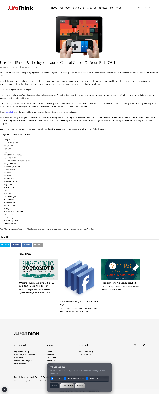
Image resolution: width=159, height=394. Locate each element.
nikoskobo (26, 67)
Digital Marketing (21, 352)
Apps (38, 67)
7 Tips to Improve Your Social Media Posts (119, 283)
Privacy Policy (44, 381)
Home (49, 352)
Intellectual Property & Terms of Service (26, 381)
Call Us (147, 8)
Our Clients (51, 358)
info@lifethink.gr (86, 352)
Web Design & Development (26, 355)
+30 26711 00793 (87, 355)
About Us (51, 361)
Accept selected (67, 386)
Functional (92, 378)
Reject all (54, 386)
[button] (5, 245)
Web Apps (18, 358)
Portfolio (50, 355)
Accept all (80, 386)
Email (139, 8)
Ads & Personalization (74, 378)
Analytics (56, 378)
